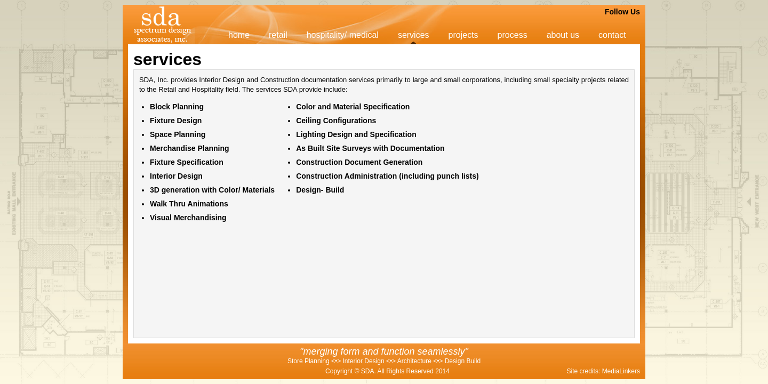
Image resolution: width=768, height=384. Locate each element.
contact (612, 34)
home (239, 34)
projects (463, 34)
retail (278, 34)
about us (563, 34)
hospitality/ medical (343, 34)
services (413, 34)
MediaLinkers (621, 371)
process (512, 34)
